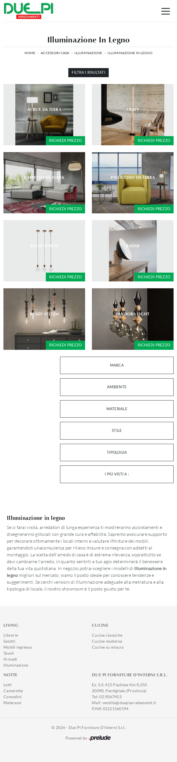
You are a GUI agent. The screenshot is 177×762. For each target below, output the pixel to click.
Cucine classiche (107, 635)
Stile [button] (117, 430)
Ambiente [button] (117, 387)
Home (29, 53)
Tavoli (8, 653)
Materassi (12, 702)
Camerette (13, 690)
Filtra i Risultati (88, 72)
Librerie (10, 635)
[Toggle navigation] (166, 11)
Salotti (9, 641)
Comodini (12, 696)
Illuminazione (88, 53)
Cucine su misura (108, 647)
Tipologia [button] (117, 452)
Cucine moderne (107, 641)
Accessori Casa (55, 53)
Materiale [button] (116, 408)
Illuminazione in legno (130, 53)
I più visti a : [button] (117, 474)
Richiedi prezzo (65, 140)
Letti (7, 684)
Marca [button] (117, 365)
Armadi (10, 659)
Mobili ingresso (17, 647)
